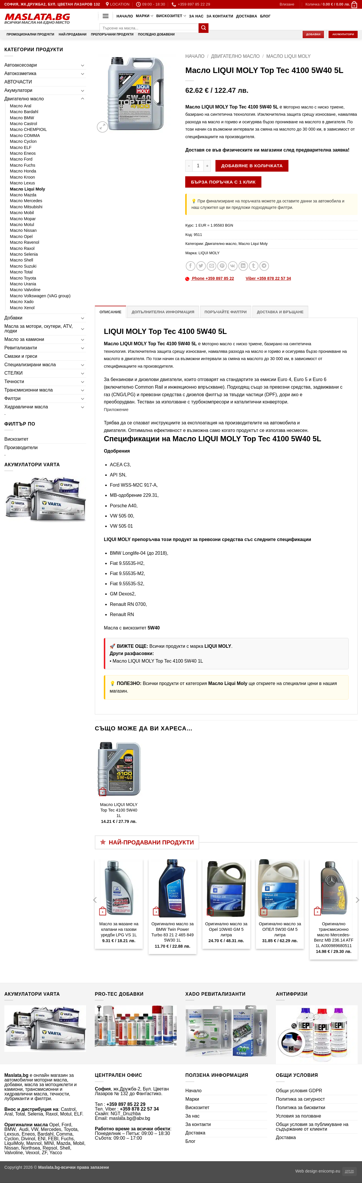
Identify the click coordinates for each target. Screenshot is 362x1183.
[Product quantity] (198, 166)
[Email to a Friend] (211, 266)
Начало (125, 16)
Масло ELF (20, 147)
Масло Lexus (22, 183)
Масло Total (21, 272)
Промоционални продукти (30, 34)
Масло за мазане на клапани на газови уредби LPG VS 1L (118, 929)
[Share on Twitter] (201, 266)
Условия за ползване (298, 1115)
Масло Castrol (23, 123)
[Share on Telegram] (264, 266)
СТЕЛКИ (13, 373)
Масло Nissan (23, 230)
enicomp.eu (329, 1171)
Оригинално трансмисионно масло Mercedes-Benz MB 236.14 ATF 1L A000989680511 (334, 935)
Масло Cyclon (23, 141)
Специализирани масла (30, 364)
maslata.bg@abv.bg (129, 1118)
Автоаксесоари (20, 65)
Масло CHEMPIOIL (28, 129)
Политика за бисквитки (300, 1107)
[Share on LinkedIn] (243, 266)
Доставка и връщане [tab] (280, 312)
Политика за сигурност (300, 1099)
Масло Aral (20, 106)
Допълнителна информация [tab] (163, 312)
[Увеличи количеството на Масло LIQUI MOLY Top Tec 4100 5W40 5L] (207, 166)
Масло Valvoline (25, 289)
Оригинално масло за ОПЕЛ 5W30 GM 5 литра (280, 929)
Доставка (246, 16)
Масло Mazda (23, 195)
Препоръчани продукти (112, 34)
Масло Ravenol (24, 242)
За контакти (219, 16)
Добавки (13, 317)
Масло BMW (22, 117)
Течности (14, 381)
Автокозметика (20, 73)
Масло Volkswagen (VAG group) (40, 295)
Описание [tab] (110, 312)
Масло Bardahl (24, 111)
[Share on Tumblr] (253, 266)
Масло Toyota (23, 278)
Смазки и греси (20, 356)
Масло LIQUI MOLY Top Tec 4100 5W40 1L (158, 661)
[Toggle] (82, 65)
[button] (287, 4)
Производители (21, 447)
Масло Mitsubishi (26, 206)
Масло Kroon (22, 177)
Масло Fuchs (22, 165)
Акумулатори (18, 90)
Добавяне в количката (252, 165)
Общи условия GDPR (299, 1090)
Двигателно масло (24, 98)
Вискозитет (171, 16)
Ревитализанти (20, 347)
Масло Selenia (24, 254)
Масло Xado (22, 301)
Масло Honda (23, 171)
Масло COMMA (25, 135)
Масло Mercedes (26, 200)
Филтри (12, 398)
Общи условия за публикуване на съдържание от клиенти (312, 1127)
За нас (196, 16)
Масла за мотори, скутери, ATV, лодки (38, 328)
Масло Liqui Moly (27, 189)
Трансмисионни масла (28, 389)
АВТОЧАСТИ (18, 81)
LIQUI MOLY (209, 253)
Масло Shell (21, 260)
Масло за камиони (24, 339)
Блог (265, 16)
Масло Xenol (22, 307)
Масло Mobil (22, 212)
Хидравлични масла (26, 406)
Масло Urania (23, 284)
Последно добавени (156, 34)
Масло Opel (21, 236)
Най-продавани (72, 34)
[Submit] (203, 28)
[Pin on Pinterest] (222, 266)
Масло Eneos (23, 153)
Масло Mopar (23, 218)
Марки (144, 16)
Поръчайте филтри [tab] (226, 312)
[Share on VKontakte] (233, 266)
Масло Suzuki (23, 266)
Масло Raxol (22, 248)
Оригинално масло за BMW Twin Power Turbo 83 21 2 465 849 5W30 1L (172, 932)
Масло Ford (21, 159)
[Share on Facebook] (190, 266)
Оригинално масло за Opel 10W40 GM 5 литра (226, 929)
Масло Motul (22, 224)
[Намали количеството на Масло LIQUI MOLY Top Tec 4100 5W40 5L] (188, 166)
